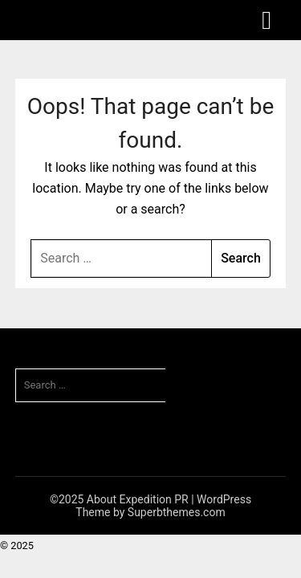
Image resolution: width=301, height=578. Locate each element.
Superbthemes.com (177, 512)
